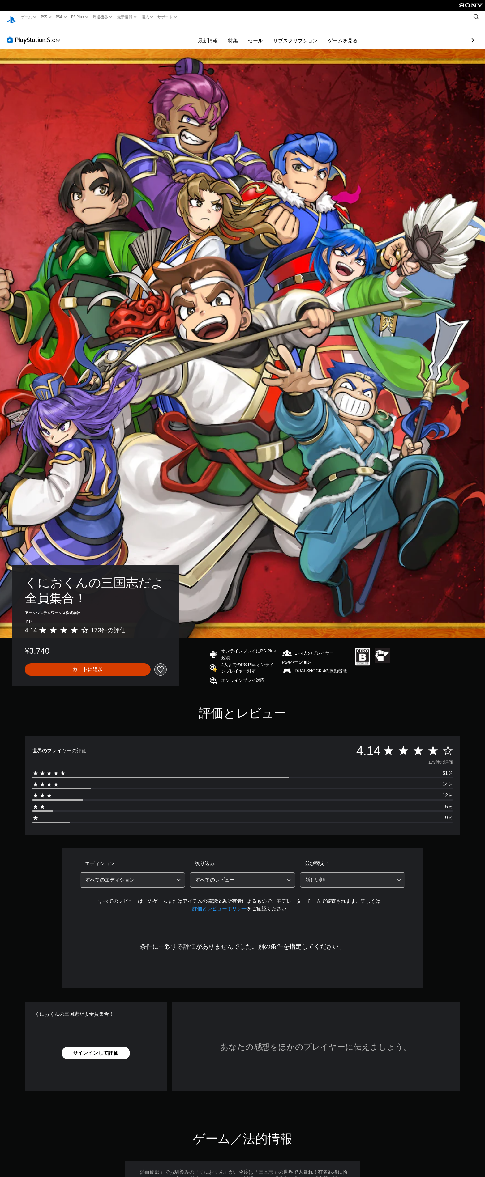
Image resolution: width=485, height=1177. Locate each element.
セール (219, 35)
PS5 (44, 17)
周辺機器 (100, 17)
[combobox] (132, 874)
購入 (145, 17)
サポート (165, 17)
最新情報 (124, 17)
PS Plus (77, 17)
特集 (197, 35)
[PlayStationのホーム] (11, 17)
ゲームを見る (307, 35)
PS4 (59, 17)
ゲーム (26, 17)
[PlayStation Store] (35, 34)
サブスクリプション (259, 35)
